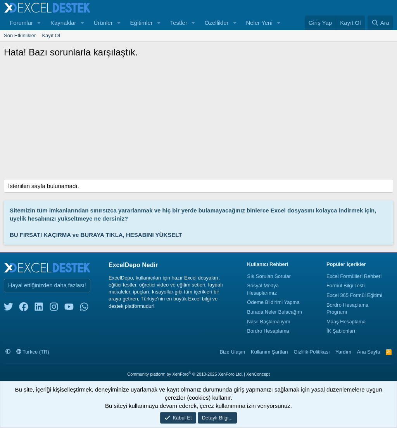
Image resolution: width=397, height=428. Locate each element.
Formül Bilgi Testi (345, 285)
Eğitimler (141, 22)
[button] (39, 23)
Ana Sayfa (368, 352)
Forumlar (21, 22)
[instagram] (54, 308)
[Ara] (380, 23)
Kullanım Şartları (269, 352)
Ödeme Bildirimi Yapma (273, 302)
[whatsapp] (84, 308)
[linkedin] (38, 308)
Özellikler (217, 22)
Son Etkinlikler (20, 35)
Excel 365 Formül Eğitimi (354, 295)
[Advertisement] (198, 121)
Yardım (343, 352)
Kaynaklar (63, 22)
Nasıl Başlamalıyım (268, 321)
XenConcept (258, 374)
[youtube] (69, 308)
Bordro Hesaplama (268, 331)
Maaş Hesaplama (346, 321)
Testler (178, 22)
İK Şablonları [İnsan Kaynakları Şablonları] (340, 331)
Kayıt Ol (51, 35)
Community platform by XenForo (185, 374)
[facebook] (23, 308)
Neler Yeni (259, 22)
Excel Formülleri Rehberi (353, 276)
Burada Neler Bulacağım (274, 312)
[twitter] (8, 308)
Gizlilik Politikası (311, 352)
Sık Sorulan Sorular (269, 276)
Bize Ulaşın (232, 352)
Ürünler (102, 22)
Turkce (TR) (32, 352)
